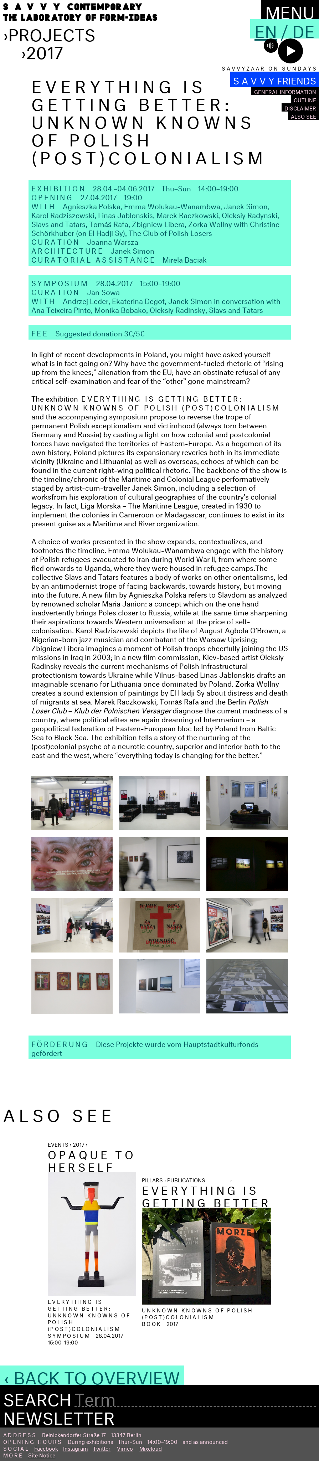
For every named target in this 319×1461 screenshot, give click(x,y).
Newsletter (59, 1415)
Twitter (101, 1448)
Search (37, 1397)
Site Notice (41, 1454)
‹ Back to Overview (92, 1375)
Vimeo (125, 1448)
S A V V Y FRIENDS (274, 79)
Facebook (46, 1448)
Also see (303, 116)
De (303, 29)
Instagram (75, 1448)
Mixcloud (150, 1448)
